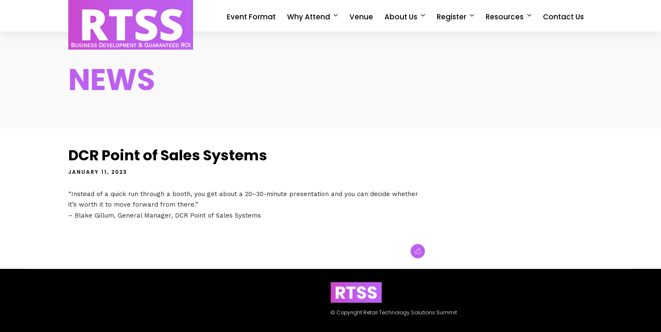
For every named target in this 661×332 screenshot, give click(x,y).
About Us (400, 17)
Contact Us (563, 17)
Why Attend (308, 17)
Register (451, 17)
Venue (361, 17)
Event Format (251, 17)
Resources (505, 17)
